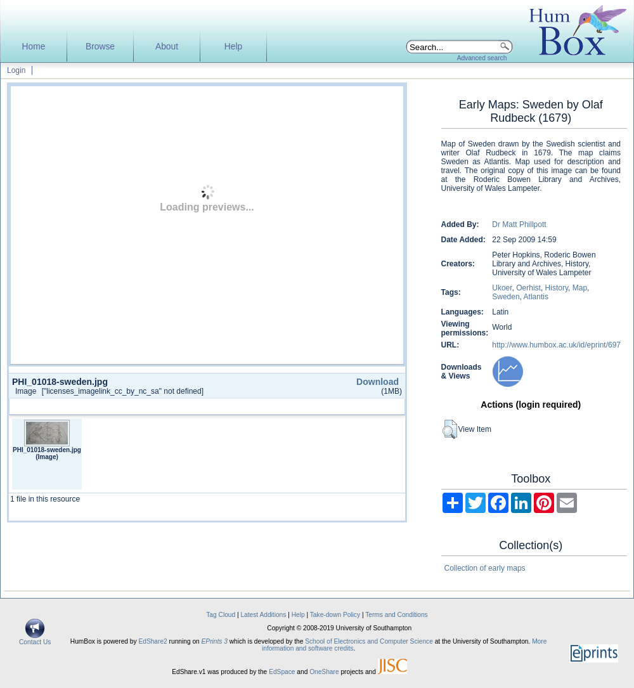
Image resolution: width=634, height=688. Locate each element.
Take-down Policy (335, 614)
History (556, 287)
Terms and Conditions (396, 614)
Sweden (505, 296)
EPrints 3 (215, 641)
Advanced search (482, 58)
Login (16, 70)
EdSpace (282, 671)
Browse (100, 46)
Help (233, 46)
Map (580, 287)
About (166, 46)
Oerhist (528, 287)
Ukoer (502, 287)
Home (34, 46)
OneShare (324, 671)
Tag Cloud (220, 614)
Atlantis (536, 296)
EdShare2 (152, 641)
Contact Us (35, 639)
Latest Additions (263, 614)
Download (377, 382)
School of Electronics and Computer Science (369, 641)
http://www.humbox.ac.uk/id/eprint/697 (556, 345)
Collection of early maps (485, 568)
